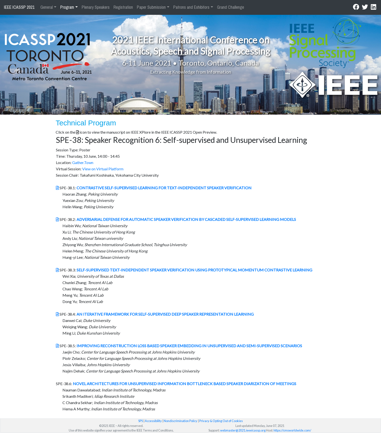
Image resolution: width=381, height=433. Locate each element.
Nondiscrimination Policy (180, 421)
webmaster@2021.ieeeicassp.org (243, 430)
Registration (123, 7)
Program (67, 7)
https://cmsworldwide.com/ (292, 430)
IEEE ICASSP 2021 (19, 7)
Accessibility (153, 421)
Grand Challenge (230, 7)
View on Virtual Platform (102, 168)
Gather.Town (82, 162)
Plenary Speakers (96, 7)
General (46, 7)
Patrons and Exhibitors (191, 7)
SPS (140, 421)
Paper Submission (151, 7)
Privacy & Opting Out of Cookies (221, 421)
